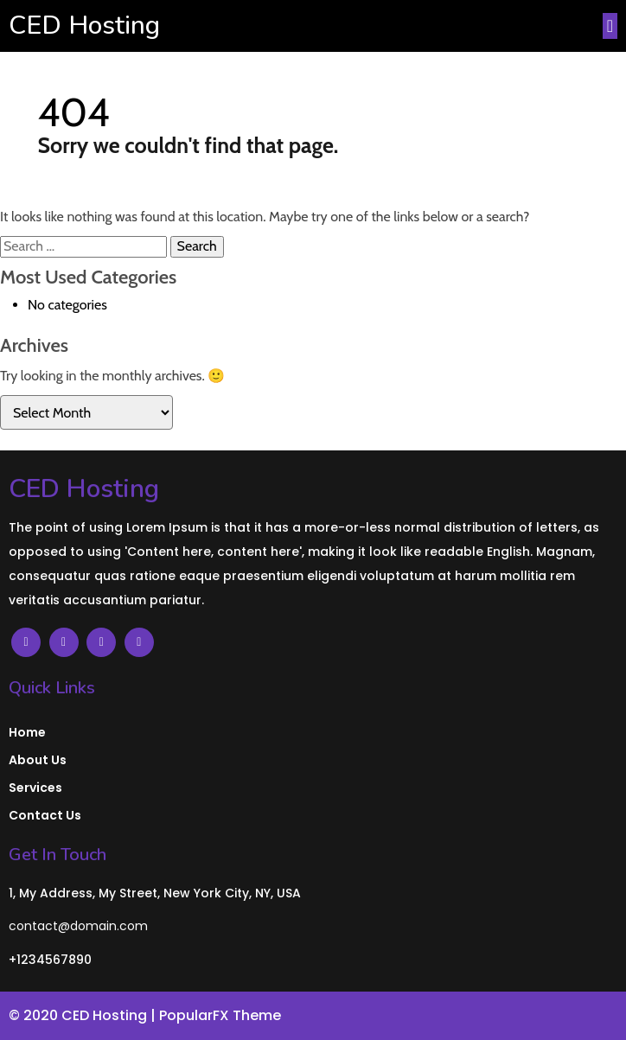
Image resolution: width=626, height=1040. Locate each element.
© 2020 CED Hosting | (84, 1015)
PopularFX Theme (220, 1015)
